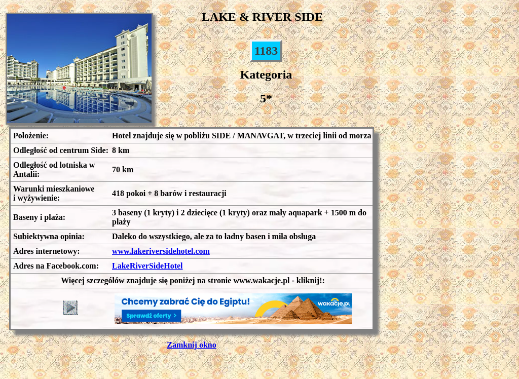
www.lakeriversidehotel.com (161, 251)
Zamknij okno (191, 344)
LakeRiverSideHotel (147, 265)
